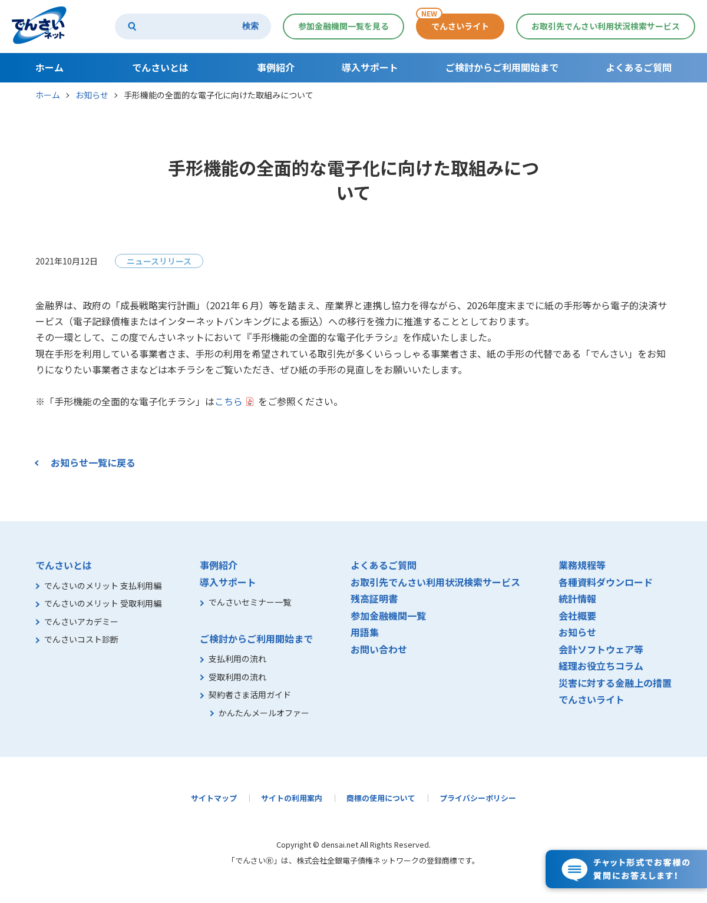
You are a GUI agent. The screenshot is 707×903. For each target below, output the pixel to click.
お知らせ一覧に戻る (93, 462)
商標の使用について (380, 797)
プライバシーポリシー (478, 797)
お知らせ (91, 95)
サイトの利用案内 (291, 797)
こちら (228, 401)
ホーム (47, 95)
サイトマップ (214, 797)
